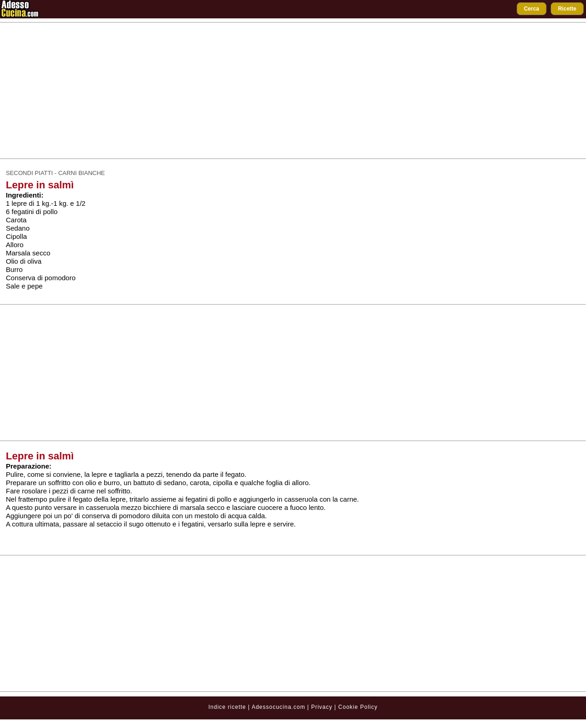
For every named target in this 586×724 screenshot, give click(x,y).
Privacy (322, 707)
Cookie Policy (358, 707)
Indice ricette (227, 707)
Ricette (567, 9)
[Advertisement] (293, 90)
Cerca (531, 9)
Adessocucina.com (278, 707)
